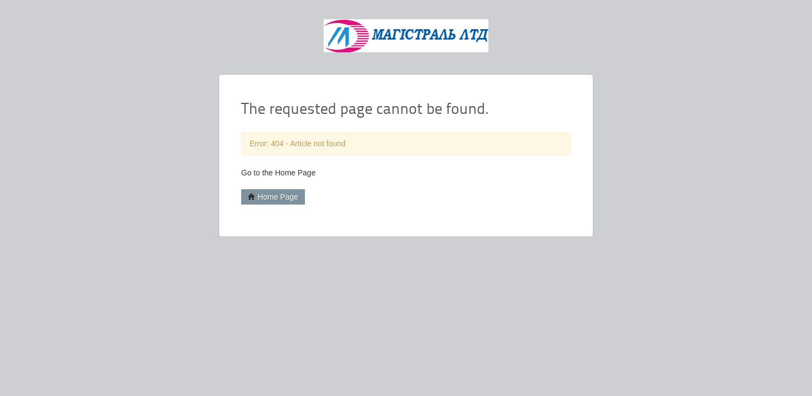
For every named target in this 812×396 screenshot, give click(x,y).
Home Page (273, 197)
